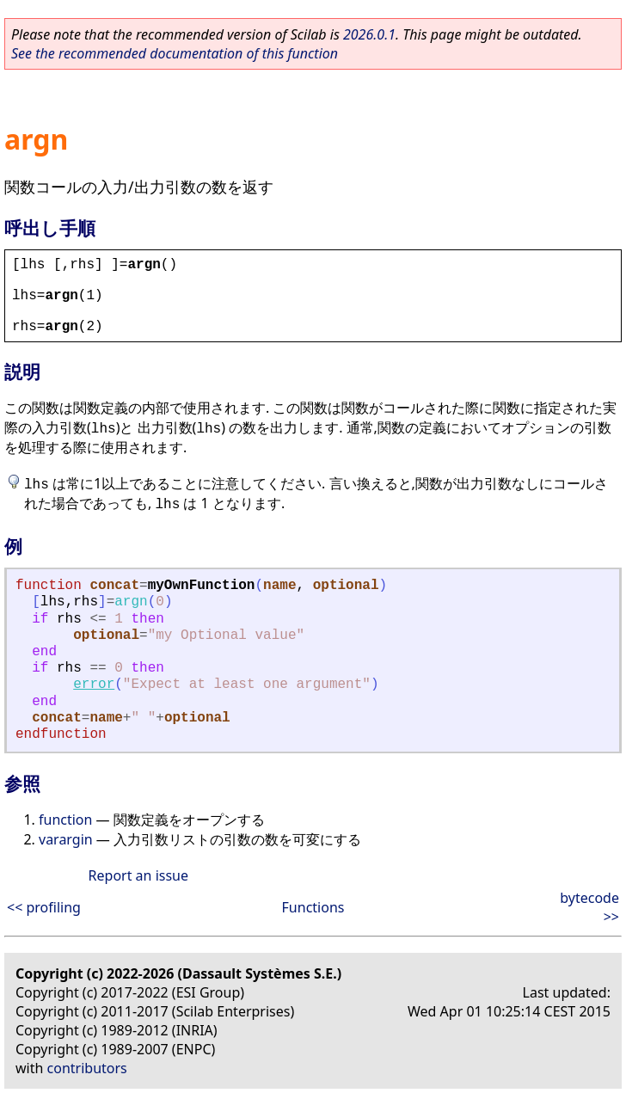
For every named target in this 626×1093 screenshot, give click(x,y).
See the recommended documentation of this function (174, 53)
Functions (313, 907)
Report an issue (138, 875)
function (65, 819)
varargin (66, 839)
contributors (87, 1068)
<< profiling (44, 907)
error (93, 684)
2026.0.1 (369, 34)
